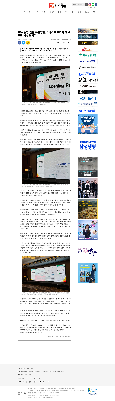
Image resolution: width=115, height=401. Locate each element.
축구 (27, 378)
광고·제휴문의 (40, 388)
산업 (37, 12)
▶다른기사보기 (37, 332)
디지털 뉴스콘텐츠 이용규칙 (71, 388)
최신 (22, 374)
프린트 (57, 43)
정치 (66, 12)
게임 (59, 371)
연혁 (35, 388)
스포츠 (87, 12)
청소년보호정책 (49, 388)
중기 (51, 371)
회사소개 (30, 388)
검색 (87, 4)
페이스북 (19, 42)
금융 (28, 368)
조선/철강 (31, 371)
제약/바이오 (45, 371)
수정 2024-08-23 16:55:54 (25, 39)
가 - (68, 42)
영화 (26, 374)
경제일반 (23, 368)
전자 (55, 371)
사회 (73, 12)
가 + (63, 42)
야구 (31, 378)
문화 (94, 12)
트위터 (23, 42)
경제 (30, 12)
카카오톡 (28, 42)
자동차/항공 (24, 371)
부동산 (44, 12)
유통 (63, 371)
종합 (23, 378)
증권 (32, 368)
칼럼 (59, 12)
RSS (49, 382)
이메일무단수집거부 (59, 388)
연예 (79, 12)
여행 (39, 378)
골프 (35, 378)
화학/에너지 (38, 371)
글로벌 (52, 12)
